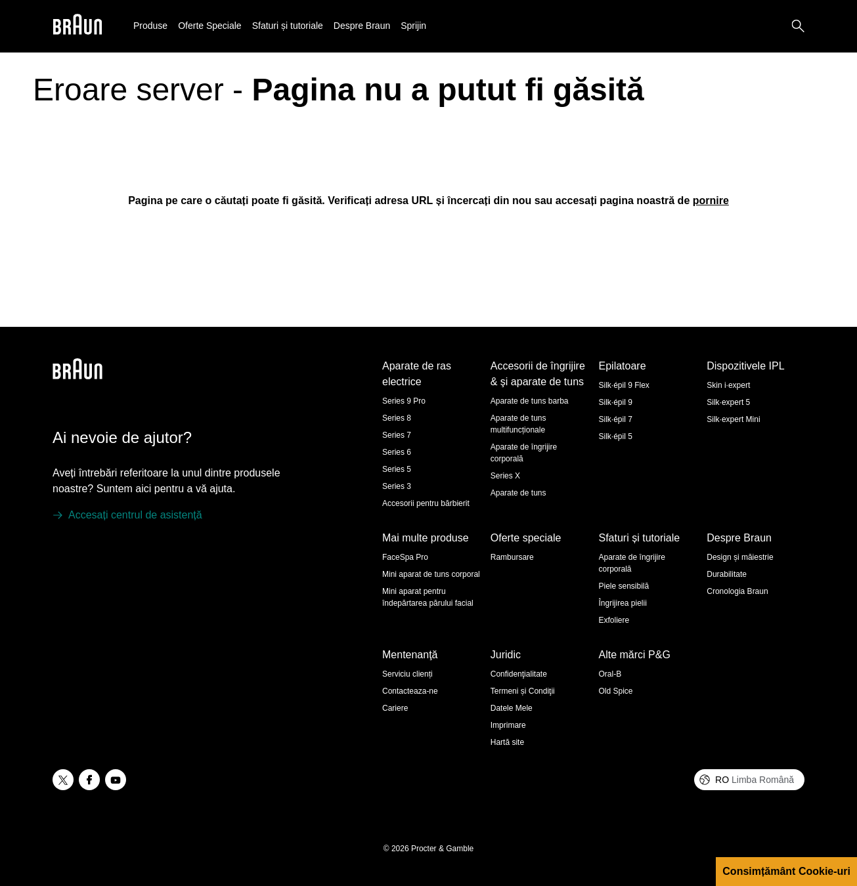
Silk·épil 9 (615, 402)
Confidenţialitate (519, 674)
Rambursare (512, 557)
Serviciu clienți (407, 674)
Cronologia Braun (737, 591)
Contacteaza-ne (410, 691)
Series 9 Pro (404, 401)
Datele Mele (512, 708)
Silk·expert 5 (728, 402)
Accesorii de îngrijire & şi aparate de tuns (538, 373)
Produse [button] (150, 25)
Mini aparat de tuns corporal (431, 574)
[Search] (797, 26)
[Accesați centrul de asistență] (127, 515)
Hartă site (507, 742)
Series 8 (396, 418)
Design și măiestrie (740, 557)
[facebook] (89, 779)
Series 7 (396, 435)
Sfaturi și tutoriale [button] (287, 25)
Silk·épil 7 (615, 419)
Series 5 (396, 469)
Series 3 (396, 486)
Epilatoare (622, 365)
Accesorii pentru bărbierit (426, 503)
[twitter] (63, 779)
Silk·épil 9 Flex (624, 385)
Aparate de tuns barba (530, 401)
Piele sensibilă (624, 586)
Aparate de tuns (518, 492)
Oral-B (610, 674)
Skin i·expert (728, 385)
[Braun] (77, 26)
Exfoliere (614, 620)
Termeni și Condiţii (523, 691)
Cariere (395, 708)
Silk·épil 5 (615, 436)
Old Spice (616, 691)
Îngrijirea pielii (623, 603)
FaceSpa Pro (405, 557)
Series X (505, 475)
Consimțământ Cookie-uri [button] (786, 871)
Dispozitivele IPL (745, 365)
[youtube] (115, 779)
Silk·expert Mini (733, 419)
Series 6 (396, 452)
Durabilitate (727, 574)
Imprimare (508, 725)
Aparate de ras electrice (416, 373)
